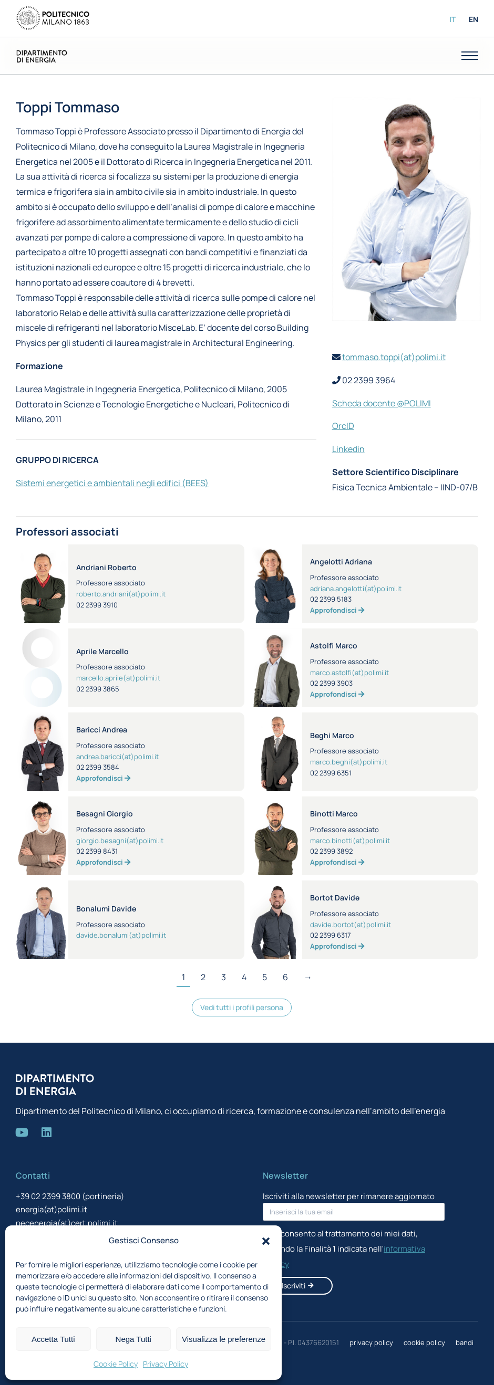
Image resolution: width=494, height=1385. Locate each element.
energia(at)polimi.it (51, 1209)
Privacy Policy (165, 1364)
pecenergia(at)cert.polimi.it (67, 1223)
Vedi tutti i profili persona (241, 1007)
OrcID (343, 426)
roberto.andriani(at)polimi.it (121, 594)
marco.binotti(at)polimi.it (350, 840)
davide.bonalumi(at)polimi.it (121, 935)
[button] (266, 1241)
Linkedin (348, 449)
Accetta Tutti (53, 1339)
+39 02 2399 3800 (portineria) (70, 1196)
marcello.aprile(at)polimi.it (118, 678)
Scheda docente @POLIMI (381, 403)
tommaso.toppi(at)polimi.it (394, 357)
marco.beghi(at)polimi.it (348, 762)
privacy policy (371, 1342)
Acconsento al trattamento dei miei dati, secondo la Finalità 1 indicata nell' (344, 1248)
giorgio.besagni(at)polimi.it (119, 840)
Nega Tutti (133, 1339)
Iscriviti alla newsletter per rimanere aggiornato (349, 1196)
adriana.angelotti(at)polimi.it (356, 588)
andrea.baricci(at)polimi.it (117, 756)
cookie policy (424, 1342)
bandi (465, 1342)
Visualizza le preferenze (223, 1339)
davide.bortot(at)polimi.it (350, 924)
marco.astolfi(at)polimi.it (349, 672)
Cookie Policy (116, 1364)
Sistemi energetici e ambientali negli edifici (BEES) (112, 483)
